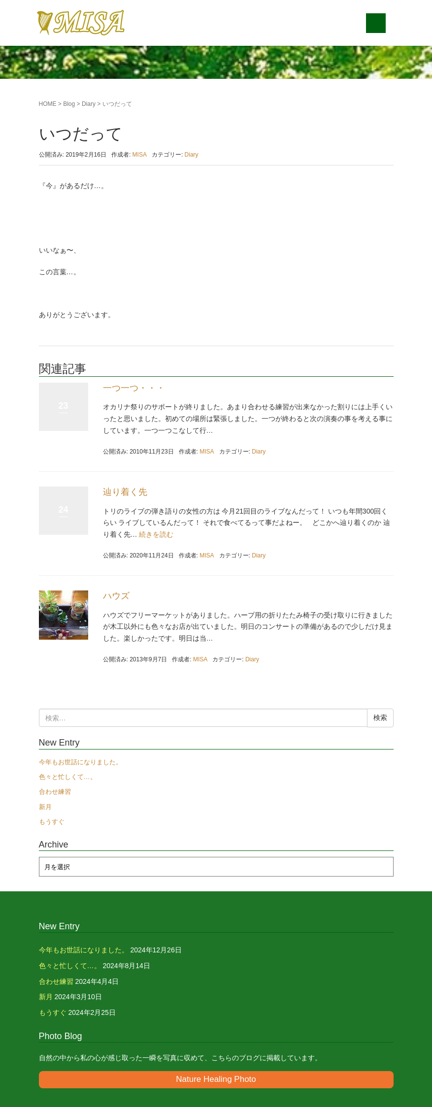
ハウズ (116, 596)
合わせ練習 (55, 791)
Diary (89, 103)
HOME (48, 103)
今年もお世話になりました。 (80, 762)
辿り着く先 (125, 492)
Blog (69, 103)
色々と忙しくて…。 (68, 777)
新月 (45, 807)
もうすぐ (52, 821)
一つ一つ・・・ (134, 388)
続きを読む (156, 534)
